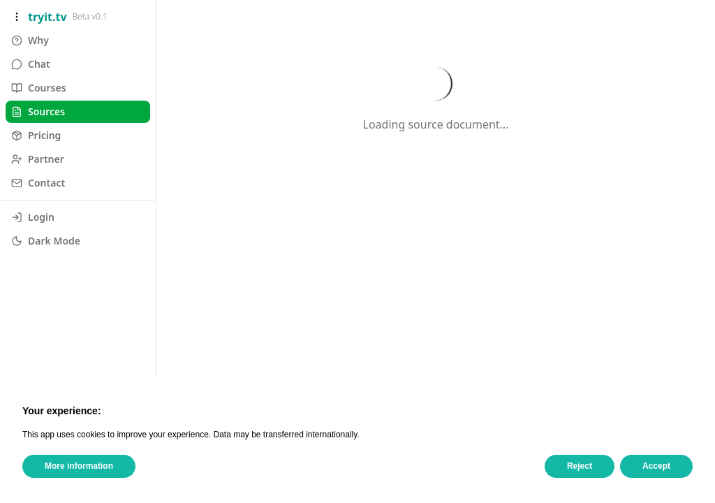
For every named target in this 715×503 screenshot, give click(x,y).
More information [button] (79, 466)
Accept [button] (656, 466)
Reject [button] (579, 466)
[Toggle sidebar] (17, 17)
